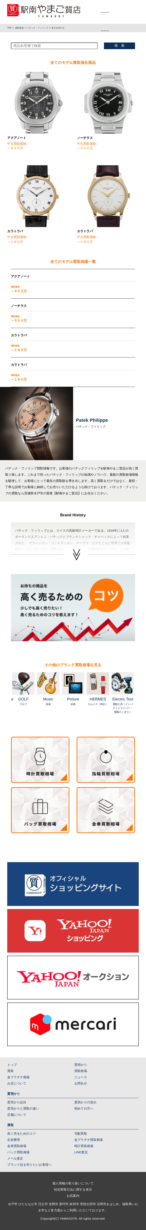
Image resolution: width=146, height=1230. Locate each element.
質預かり (80, 1064)
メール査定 (15, 1158)
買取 (10, 1071)
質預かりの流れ (85, 1102)
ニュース (80, 1077)
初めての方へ (83, 1108)
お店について (16, 1083)
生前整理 (13, 1139)
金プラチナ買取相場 (88, 1139)
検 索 (119, 45)
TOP (9, 28)
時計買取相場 (83, 1146)
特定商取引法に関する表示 (73, 1189)
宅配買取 (80, 1133)
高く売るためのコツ (21, 1133)
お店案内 (73, 1195)
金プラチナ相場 (18, 1077)
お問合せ (80, 1083)
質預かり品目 (16, 1102)
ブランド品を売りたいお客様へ (29, 1164)
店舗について (16, 1114)
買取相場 (19, 28)
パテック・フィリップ (37, 28)
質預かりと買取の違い (23, 1108)
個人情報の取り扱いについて (73, 1183)
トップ (12, 1064)
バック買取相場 (18, 1152)
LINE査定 (81, 1152)
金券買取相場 (16, 1146)
